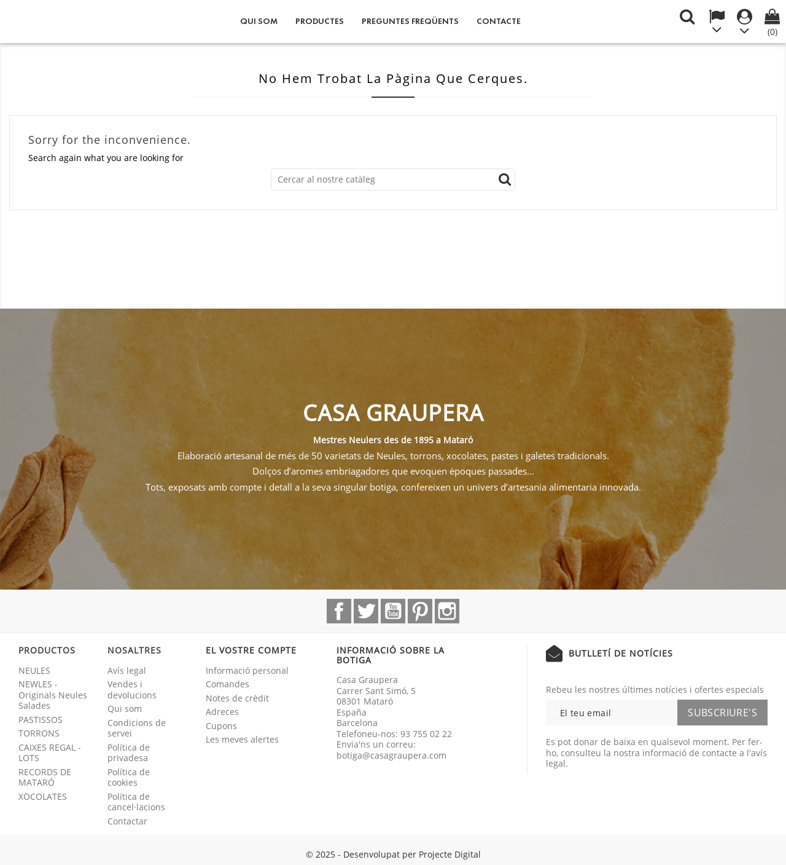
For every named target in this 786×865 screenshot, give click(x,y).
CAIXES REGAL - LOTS (49, 752)
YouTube (393, 611)
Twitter (366, 611)
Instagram (447, 611)
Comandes (227, 684)
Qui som (259, 21)
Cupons (221, 726)
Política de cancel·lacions (136, 802)
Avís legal (126, 670)
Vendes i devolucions (132, 689)
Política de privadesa (128, 752)
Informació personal (247, 670)
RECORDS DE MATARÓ (44, 777)
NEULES (34, 670)
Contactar (127, 821)
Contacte (499, 21)
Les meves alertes (242, 739)
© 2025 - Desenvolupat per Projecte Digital (393, 854)
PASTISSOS (40, 719)
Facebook (339, 611)
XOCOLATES (42, 796)
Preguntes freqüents (410, 21)
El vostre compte (251, 650)
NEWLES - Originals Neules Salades (52, 694)
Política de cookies (128, 777)
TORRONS (39, 733)
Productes (319, 21)
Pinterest (420, 611)
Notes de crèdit (237, 698)
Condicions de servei (136, 728)
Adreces (222, 711)
